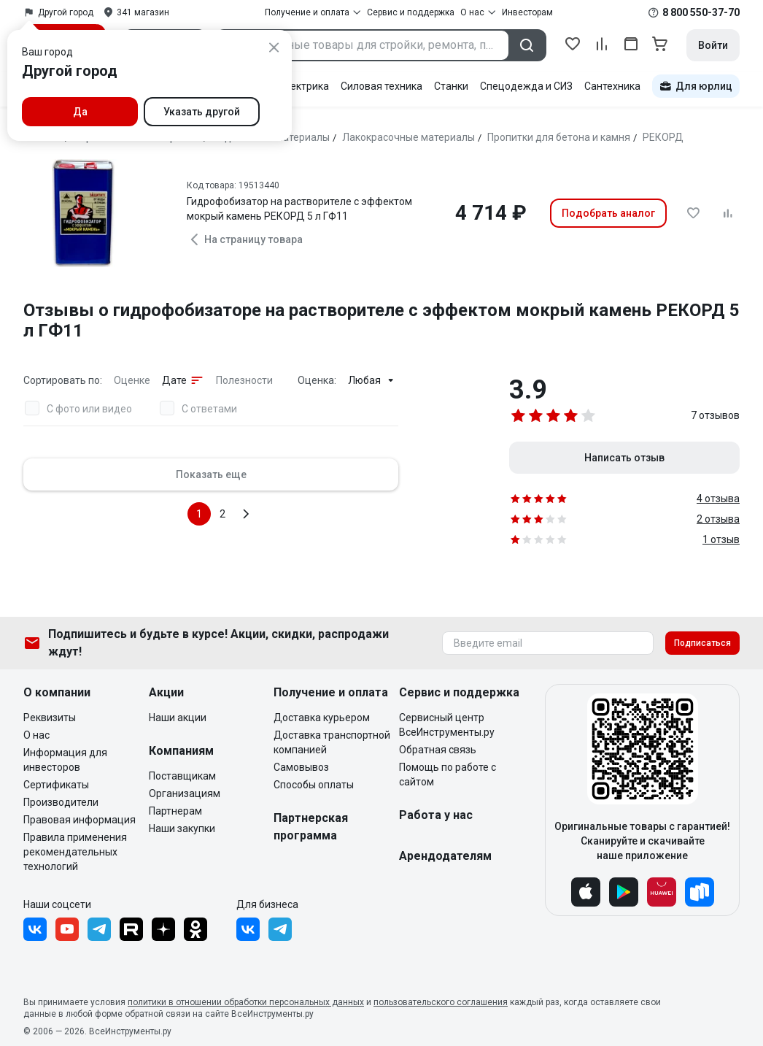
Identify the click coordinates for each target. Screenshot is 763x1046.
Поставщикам (182, 776)
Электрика (303, 86)
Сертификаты (56, 785)
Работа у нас (436, 815)
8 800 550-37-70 (701, 12)
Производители (60, 802)
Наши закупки (182, 828)
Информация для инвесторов (65, 760)
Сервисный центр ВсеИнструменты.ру (447, 725)
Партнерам (175, 811)
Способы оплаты (314, 785)
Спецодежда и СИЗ (526, 86)
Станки (451, 86)
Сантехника (612, 86)
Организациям (184, 793)
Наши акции (177, 717)
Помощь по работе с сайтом (447, 774)
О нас (36, 735)
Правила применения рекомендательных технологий (75, 851)
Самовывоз (301, 767)
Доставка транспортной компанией (332, 742)
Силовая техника (381, 86)
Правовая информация (79, 820)
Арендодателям (445, 856)
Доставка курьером (322, 717)
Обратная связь (437, 749)
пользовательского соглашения (440, 1002)
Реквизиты (49, 717)
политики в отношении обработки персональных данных (246, 1002)
